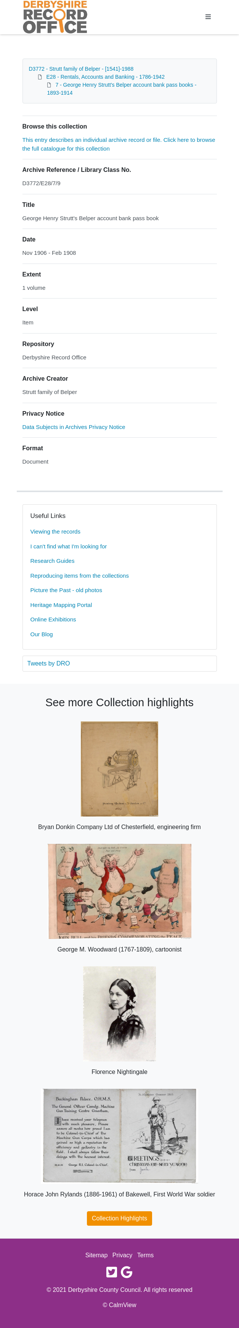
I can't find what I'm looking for (68, 546)
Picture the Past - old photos (66, 590)
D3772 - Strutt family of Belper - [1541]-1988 (81, 69)
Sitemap (96, 1255)
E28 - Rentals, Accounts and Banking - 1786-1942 (105, 77)
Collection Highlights (119, 1218)
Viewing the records (55, 531)
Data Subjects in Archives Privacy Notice (73, 427)
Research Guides (52, 561)
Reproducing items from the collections (79, 575)
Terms (145, 1255)
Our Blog (41, 634)
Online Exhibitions (53, 619)
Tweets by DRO (48, 663)
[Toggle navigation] (208, 17)
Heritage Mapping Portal (61, 605)
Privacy (122, 1255)
